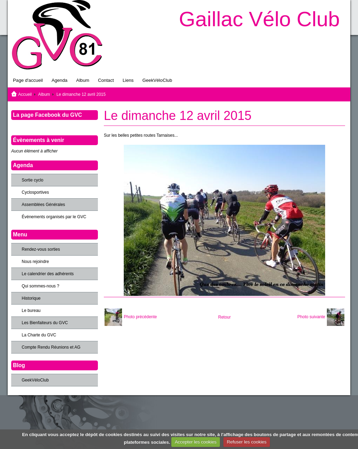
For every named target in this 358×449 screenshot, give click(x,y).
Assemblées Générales (43, 204)
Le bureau (31, 310)
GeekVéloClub (157, 80)
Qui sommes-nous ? (40, 286)
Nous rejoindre (35, 261)
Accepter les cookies (195, 441)
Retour (224, 317)
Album (82, 80)
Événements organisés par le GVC (54, 216)
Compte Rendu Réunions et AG (51, 347)
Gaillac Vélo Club (259, 19)
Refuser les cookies (246, 441)
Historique (31, 298)
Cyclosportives (35, 192)
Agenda (59, 80)
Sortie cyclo (32, 180)
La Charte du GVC (39, 335)
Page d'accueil (28, 80)
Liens (128, 80)
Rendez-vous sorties (41, 249)
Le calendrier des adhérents (48, 273)
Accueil (25, 94)
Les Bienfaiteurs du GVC (45, 322)
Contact (106, 80)
